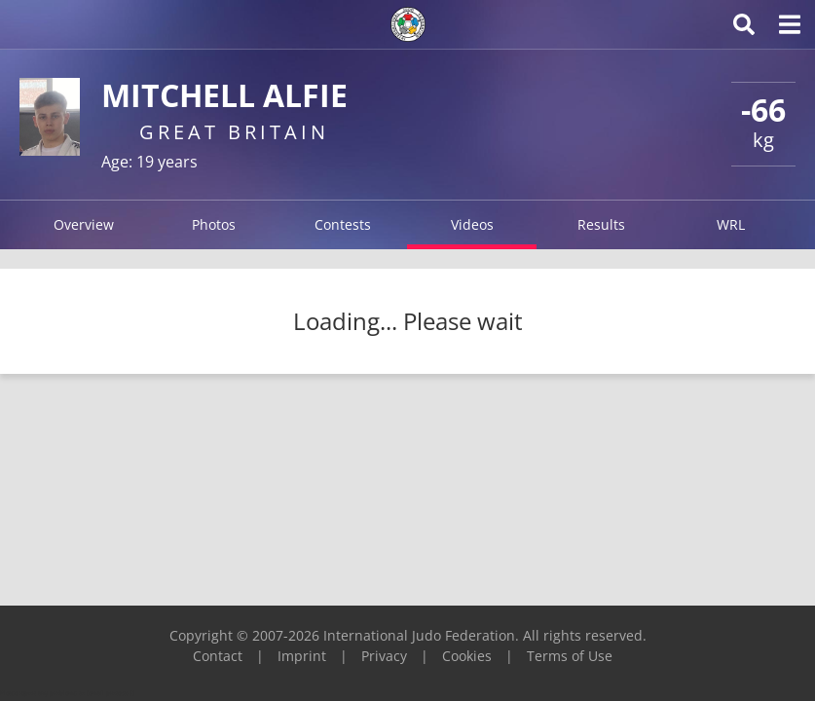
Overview (84, 224)
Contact (217, 655)
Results (601, 224)
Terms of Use (569, 655)
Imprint (302, 655)
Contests (343, 224)
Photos (214, 224)
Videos (472, 224)
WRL (731, 224)
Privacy (384, 655)
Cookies (467, 655)
